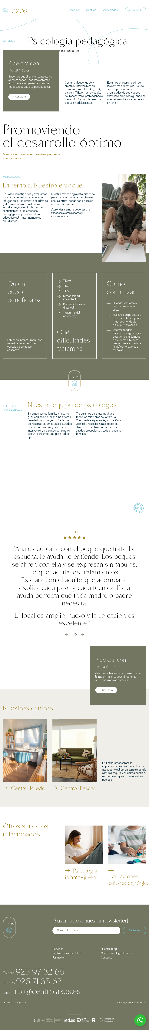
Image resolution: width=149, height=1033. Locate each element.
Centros (91, 10)
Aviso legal (122, 1003)
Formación (58, 957)
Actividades (110, 10)
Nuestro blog (109, 949)
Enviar (134, 930)
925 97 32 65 (40, 971)
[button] (66, 634)
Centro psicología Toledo (67, 953)
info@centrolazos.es (47, 990)
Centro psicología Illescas (116, 953)
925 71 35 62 (39, 981)
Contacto (137, 10)
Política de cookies (137, 1003)
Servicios (73, 10)
